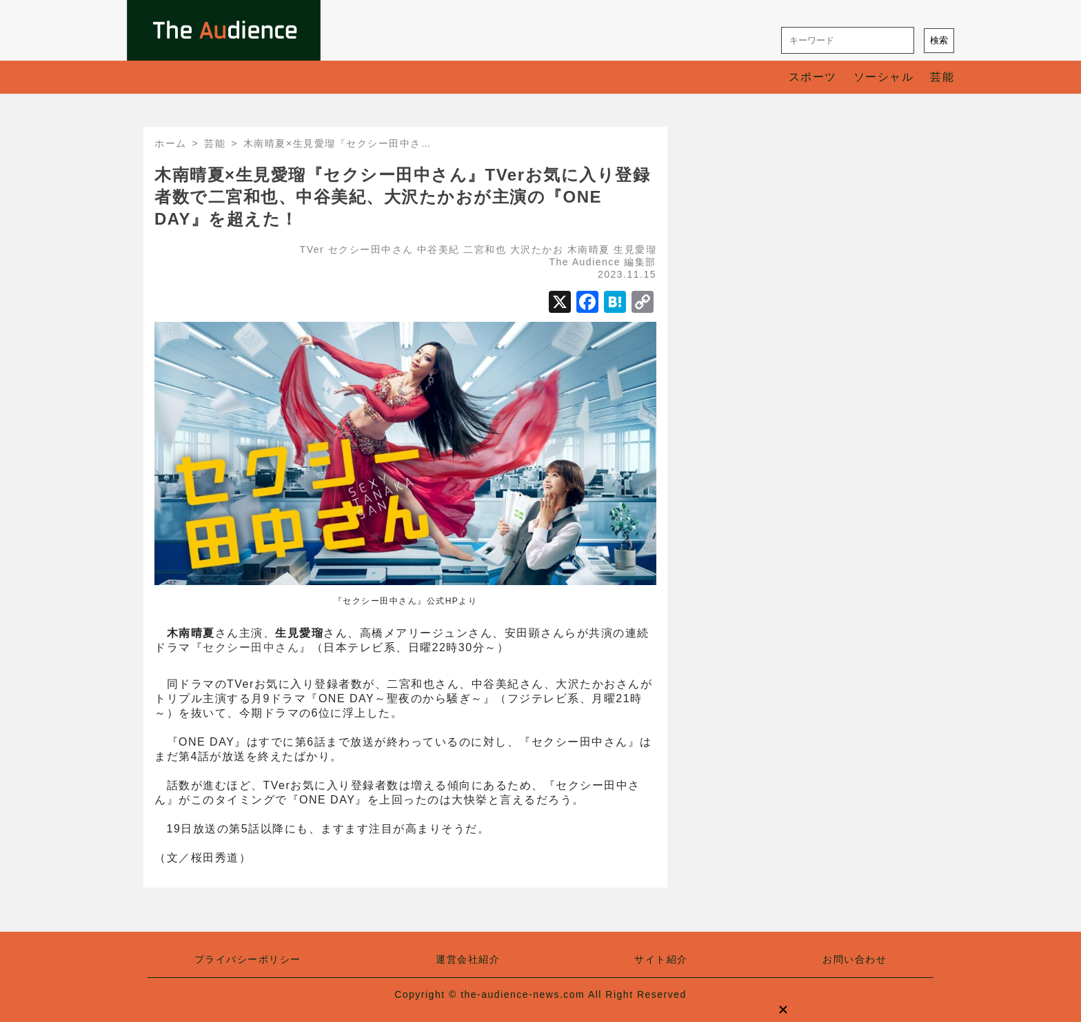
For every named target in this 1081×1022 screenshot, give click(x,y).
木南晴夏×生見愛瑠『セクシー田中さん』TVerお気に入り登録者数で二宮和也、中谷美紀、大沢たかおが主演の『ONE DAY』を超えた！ (402, 196)
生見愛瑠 (635, 249)
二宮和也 (484, 249)
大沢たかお (537, 249)
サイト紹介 (661, 959)
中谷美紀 (438, 249)
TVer (312, 249)
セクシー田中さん (371, 249)
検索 (939, 40)
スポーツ (813, 77)
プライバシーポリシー (247, 959)
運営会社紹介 (468, 959)
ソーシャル (883, 77)
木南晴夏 (588, 249)
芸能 (942, 77)
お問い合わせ (854, 959)
